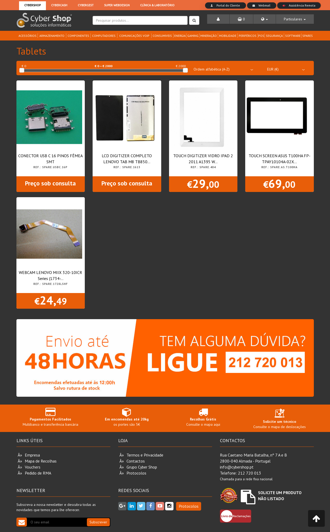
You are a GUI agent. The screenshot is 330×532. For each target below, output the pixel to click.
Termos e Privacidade (145, 455)
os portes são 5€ (127, 417)
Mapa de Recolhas (41, 461)
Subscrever (98, 522)
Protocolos (136, 473)
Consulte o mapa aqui (203, 417)
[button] (264, 19)
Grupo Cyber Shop (142, 467)
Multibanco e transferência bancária (50, 417)
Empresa (32, 455)
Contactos (136, 461)
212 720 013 (249, 473)
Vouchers (32, 467)
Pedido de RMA (38, 473)
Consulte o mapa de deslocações (279, 419)
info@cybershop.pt (237, 467)
